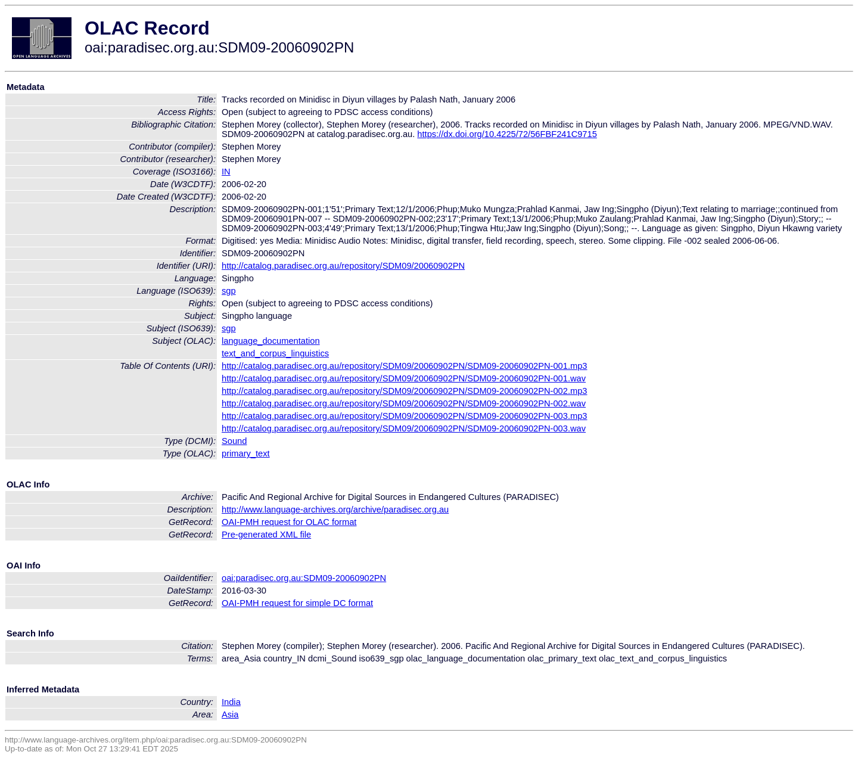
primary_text (246, 453)
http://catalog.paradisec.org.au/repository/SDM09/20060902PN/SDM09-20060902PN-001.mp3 (404, 366)
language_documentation (271, 341)
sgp (229, 291)
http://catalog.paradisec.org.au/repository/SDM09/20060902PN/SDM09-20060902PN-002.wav (404, 403)
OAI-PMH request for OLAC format (289, 522)
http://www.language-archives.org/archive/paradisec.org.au (335, 509)
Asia (230, 714)
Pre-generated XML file (266, 534)
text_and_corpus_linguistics (275, 353)
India (231, 702)
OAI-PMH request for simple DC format (297, 603)
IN (226, 171)
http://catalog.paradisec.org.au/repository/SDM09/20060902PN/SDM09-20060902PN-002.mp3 (404, 391)
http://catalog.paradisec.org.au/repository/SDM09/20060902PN (343, 266)
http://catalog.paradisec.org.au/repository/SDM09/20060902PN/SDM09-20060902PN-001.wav (404, 378)
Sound (234, 441)
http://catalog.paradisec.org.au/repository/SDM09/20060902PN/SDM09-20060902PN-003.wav (404, 428)
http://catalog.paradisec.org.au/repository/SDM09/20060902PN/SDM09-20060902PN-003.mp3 (404, 416)
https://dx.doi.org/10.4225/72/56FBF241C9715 (506, 134)
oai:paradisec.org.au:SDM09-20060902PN (304, 578)
